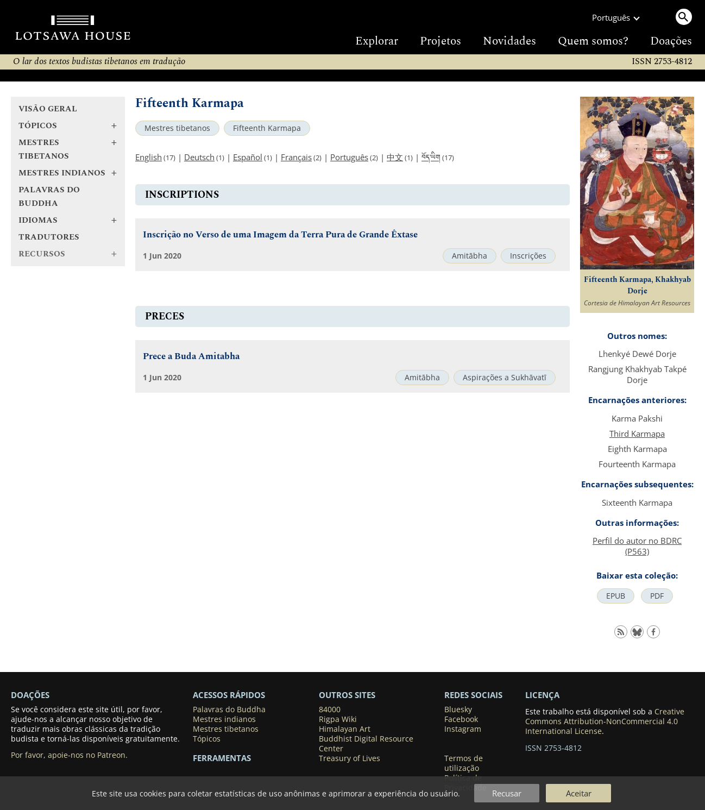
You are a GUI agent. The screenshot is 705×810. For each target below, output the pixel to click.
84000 (330, 709)
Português (349, 157)
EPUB (615, 596)
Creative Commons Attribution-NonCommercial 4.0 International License (604, 721)
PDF (657, 596)
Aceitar (578, 793)
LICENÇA (542, 694)
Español (247, 157)
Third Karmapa (637, 433)
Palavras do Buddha (49, 197)
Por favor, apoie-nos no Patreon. (69, 755)
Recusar (506, 793)
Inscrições (528, 256)
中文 (395, 157)
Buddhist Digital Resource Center (366, 744)
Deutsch (199, 157)
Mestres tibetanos (177, 128)
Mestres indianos (224, 719)
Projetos (440, 41)
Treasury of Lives (349, 758)
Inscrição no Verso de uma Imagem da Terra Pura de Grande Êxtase (280, 235)
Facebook (461, 719)
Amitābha (469, 256)
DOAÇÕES (30, 694)
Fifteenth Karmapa (267, 128)
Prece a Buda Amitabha (191, 356)
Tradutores (48, 237)
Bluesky (458, 709)
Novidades (509, 41)
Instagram (462, 729)
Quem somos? (593, 41)
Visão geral (47, 109)
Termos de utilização (463, 763)
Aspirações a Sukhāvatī (504, 377)
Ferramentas (222, 757)
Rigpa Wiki (338, 719)
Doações (671, 41)
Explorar (376, 41)
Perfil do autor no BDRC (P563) (637, 546)
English (148, 157)
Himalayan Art (344, 729)
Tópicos (207, 739)
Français (296, 157)
